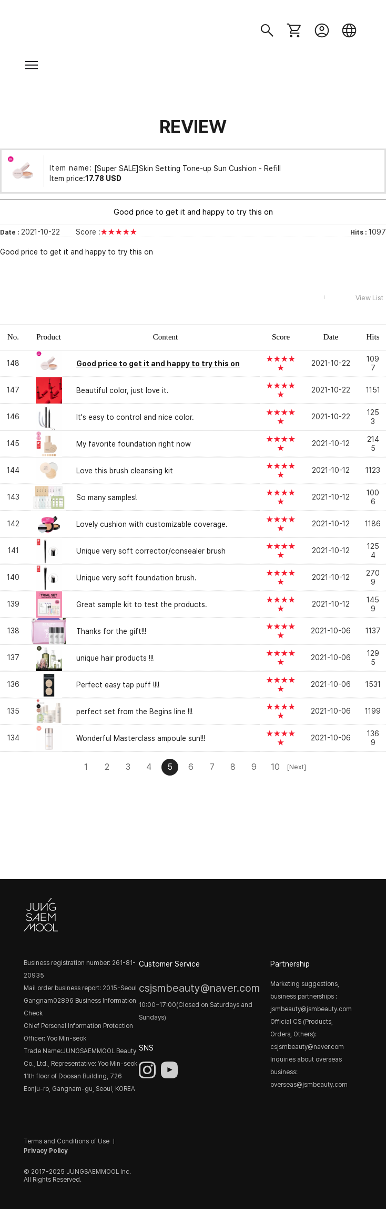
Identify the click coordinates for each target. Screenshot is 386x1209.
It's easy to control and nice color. (135, 417)
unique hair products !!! (115, 658)
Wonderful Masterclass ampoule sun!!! (140, 738)
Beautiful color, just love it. (122, 390)
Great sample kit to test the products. (141, 604)
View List (369, 298)
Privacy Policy (46, 1150)
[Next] (296, 767)
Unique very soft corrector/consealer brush (151, 551)
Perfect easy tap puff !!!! (117, 685)
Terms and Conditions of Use (66, 1141)
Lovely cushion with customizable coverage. (152, 524)
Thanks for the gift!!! (111, 631)
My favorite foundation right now (133, 444)
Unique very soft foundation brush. (136, 578)
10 (275, 767)
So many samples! (106, 497)
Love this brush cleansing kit (124, 470)
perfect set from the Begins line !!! (134, 711)
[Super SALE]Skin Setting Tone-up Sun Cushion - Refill (187, 168)
